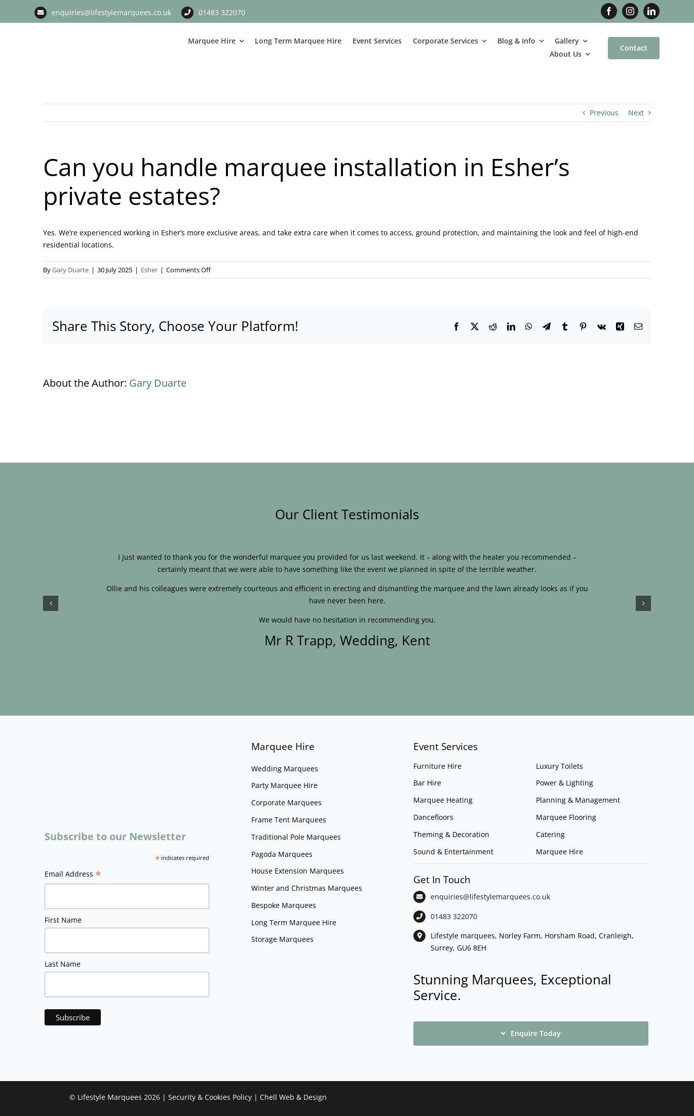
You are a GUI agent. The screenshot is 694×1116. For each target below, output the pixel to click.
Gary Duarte (70, 269)
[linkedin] (651, 11)
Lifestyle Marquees (110, 1097)
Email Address (73, 875)
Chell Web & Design (293, 1097)
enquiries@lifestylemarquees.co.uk (111, 12)
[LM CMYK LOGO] (85, 29)
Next (636, 112)
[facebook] (609, 11)
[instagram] (630, 11)
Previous (604, 112)
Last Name (63, 964)
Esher (149, 269)
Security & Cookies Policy (210, 1097)
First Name (63, 920)
